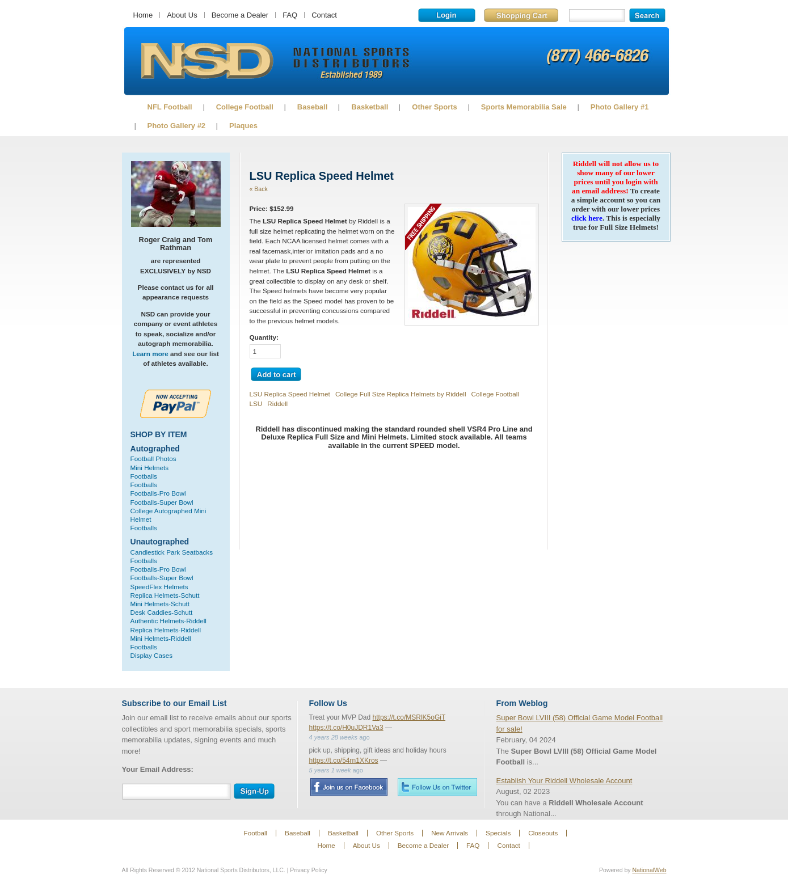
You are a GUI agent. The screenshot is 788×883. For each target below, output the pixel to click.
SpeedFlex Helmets (159, 586)
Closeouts (543, 833)
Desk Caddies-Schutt (161, 612)
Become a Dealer (240, 15)
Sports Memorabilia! (207, 61)
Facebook (348, 787)
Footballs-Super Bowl (161, 502)
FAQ (290, 15)
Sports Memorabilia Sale (524, 107)
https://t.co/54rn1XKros (343, 760)
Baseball (312, 107)
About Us (182, 15)
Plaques (243, 125)
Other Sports (434, 107)
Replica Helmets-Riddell (165, 629)
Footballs (143, 476)
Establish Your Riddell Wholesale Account (564, 780)
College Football (244, 107)
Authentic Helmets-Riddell (168, 620)
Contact (324, 15)
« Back (259, 188)
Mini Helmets (149, 467)
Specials (498, 833)
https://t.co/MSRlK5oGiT (409, 717)
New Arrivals (449, 833)
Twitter (437, 787)
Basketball (369, 107)
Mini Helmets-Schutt (160, 603)
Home (143, 15)
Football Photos (153, 458)
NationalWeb (649, 870)
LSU (256, 403)
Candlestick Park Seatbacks (171, 552)
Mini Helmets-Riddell (160, 638)
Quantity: (264, 337)
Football (256, 833)
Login (447, 15)
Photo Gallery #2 (177, 125)
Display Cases (151, 655)
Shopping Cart (521, 15)
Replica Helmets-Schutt (165, 595)
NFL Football (170, 107)
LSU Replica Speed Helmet (290, 394)
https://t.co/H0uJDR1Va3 (346, 728)
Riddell (277, 403)
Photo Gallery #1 (620, 107)
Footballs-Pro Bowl (158, 493)
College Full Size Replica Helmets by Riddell (400, 394)
